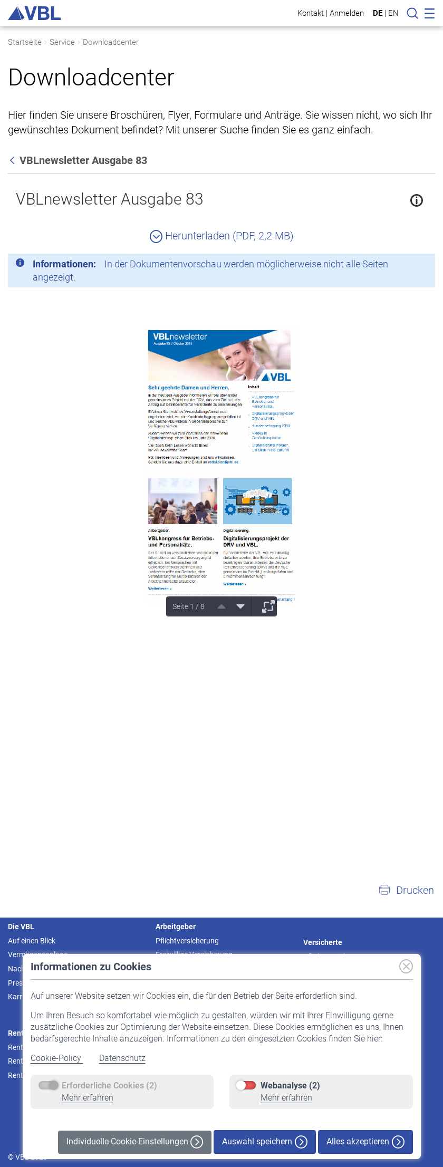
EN (393, 13)
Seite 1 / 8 (188, 606)
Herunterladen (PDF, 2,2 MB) (222, 235)
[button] (406, 890)
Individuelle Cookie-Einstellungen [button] (134, 1142)
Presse (19, 983)
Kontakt (310, 12)
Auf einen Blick (31, 941)
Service (62, 42)
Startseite (25, 42)
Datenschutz (122, 1058)
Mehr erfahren (87, 1098)
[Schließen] (398, 265)
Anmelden (347, 12)
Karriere (21, 996)
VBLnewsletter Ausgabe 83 (110, 199)
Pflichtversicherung (187, 941)
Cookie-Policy (57, 1058)
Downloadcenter (111, 42)
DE (377, 13)
